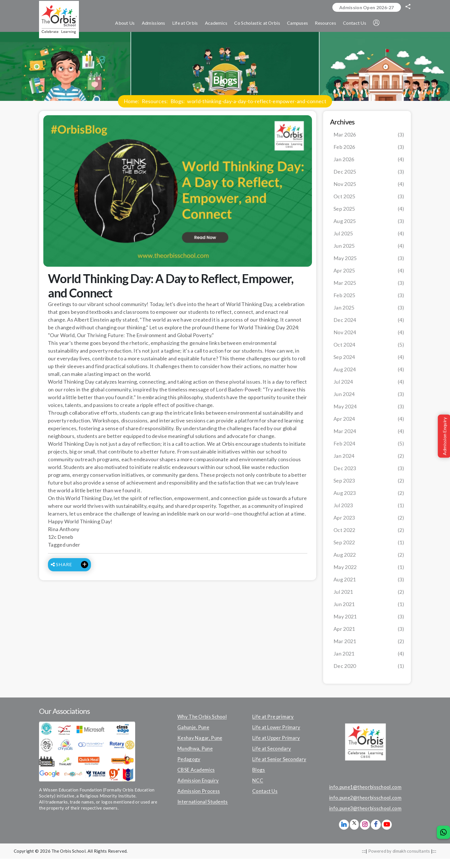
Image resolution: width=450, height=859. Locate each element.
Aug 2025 (368, 221)
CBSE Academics (196, 770)
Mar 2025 (368, 283)
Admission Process (198, 791)
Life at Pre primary (273, 717)
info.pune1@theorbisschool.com (365, 787)
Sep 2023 (368, 481)
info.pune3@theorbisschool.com (365, 808)
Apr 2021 (368, 629)
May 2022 (368, 567)
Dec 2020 (368, 666)
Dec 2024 (368, 320)
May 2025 (368, 258)
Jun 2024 (368, 394)
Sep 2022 (368, 543)
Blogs (177, 101)
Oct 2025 (368, 197)
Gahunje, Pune (193, 727)
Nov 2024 (368, 333)
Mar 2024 (368, 431)
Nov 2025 (368, 184)
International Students (202, 802)
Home (131, 101)
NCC (257, 780)
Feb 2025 (368, 295)
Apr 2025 (368, 271)
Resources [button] (327, 23)
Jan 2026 (368, 160)
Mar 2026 (368, 135)
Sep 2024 (368, 357)
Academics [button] (217, 23)
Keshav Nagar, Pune (199, 738)
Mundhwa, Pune (195, 749)
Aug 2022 (368, 555)
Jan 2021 (368, 654)
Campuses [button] (298, 23)
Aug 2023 (368, 493)
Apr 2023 (368, 518)
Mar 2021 (368, 641)
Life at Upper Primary (276, 738)
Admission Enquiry (198, 780)
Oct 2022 (368, 530)
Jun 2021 (368, 604)
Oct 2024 (368, 345)
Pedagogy (188, 759)
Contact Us (265, 791)
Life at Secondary (271, 749)
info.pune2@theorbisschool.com (365, 798)
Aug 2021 (368, 580)
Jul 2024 (368, 382)
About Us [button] (126, 23)
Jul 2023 (368, 506)
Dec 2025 (368, 172)
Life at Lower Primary (276, 727)
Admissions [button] (155, 23)
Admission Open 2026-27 (366, 7)
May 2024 (368, 407)
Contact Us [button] (356, 23)
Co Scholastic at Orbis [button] (259, 23)
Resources (154, 101)
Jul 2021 (368, 592)
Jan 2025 (368, 308)
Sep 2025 (368, 209)
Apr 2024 (368, 419)
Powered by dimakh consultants (399, 851)
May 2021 (368, 617)
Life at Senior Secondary (279, 759)
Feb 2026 (368, 147)
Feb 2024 (368, 444)
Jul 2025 (368, 234)
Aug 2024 (368, 370)
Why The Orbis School (202, 717)
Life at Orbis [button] (186, 23)
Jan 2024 (368, 456)
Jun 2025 (368, 246)
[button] (377, 23)
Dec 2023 (368, 468)
